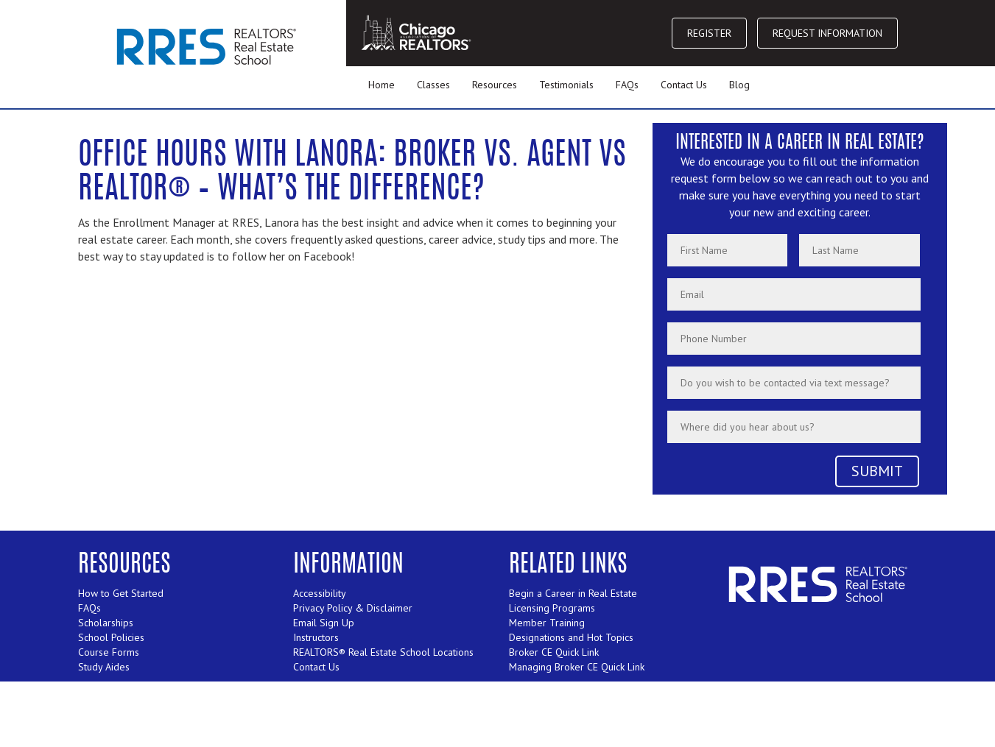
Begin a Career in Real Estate (573, 593)
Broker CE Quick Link (554, 652)
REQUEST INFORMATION (827, 33)
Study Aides (104, 666)
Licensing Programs (552, 608)
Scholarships (105, 622)
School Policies (111, 637)
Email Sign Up (323, 622)
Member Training (547, 622)
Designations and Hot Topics (571, 637)
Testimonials (566, 84)
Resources (494, 84)
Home (381, 84)
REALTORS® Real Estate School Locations (383, 652)
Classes (433, 84)
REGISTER (709, 33)
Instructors (316, 637)
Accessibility (319, 593)
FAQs (627, 84)
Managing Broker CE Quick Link (576, 666)
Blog (739, 84)
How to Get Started (121, 593)
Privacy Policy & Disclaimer (352, 608)
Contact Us (684, 84)
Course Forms (108, 652)
